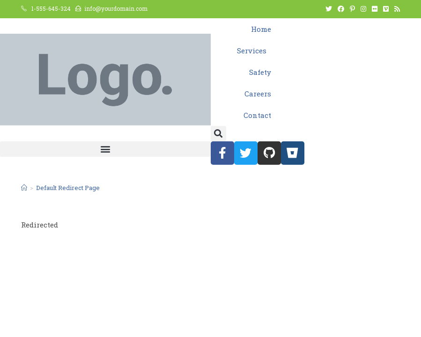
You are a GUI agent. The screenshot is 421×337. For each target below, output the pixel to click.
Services (254, 50)
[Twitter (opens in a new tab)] (329, 9)
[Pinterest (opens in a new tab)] (352, 9)
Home (261, 29)
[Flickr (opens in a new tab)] (374, 9)
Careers (257, 93)
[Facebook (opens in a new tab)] (341, 9)
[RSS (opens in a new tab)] (395, 9)
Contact (257, 115)
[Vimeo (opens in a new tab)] (385, 9)
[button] (218, 133)
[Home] (24, 187)
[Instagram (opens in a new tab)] (363, 9)
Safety (260, 72)
